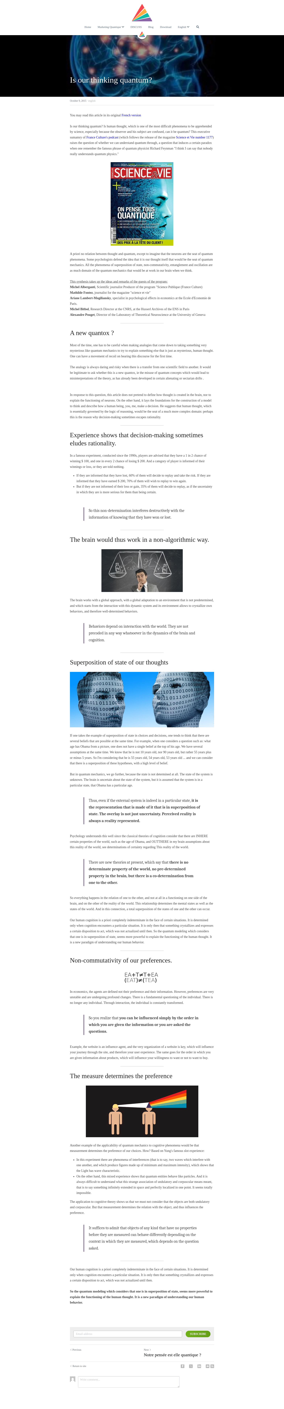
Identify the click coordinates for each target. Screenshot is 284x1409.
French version (131, 115)
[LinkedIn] (199, 1366)
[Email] (207, 1366)
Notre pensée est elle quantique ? (172, 1354)
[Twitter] (191, 1366)
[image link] (142, 13)
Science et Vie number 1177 (194, 137)
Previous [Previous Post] (75, 1349)
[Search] (198, 27)
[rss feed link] (212, 1366)
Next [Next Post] (147, 1349)
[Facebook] (182, 1366)
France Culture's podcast (102, 137)
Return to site (78, 1366)
